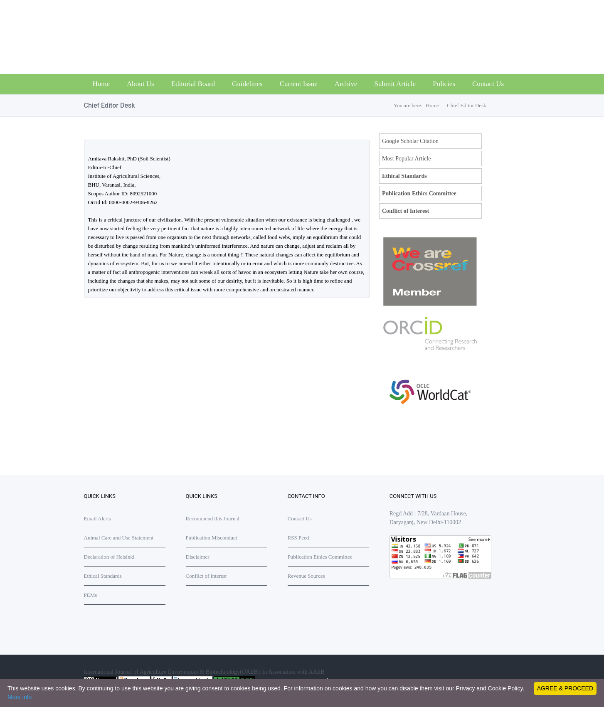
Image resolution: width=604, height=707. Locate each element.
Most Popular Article (406, 158)
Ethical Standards (404, 176)
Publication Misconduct (211, 538)
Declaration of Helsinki (109, 557)
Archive (346, 84)
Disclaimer (198, 557)
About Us (140, 84)
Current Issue (299, 84)
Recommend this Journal (212, 518)
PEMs (90, 595)
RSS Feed (298, 538)
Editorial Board (193, 84)
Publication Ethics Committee (419, 193)
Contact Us (488, 84)
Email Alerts (97, 518)
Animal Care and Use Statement (119, 538)
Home (101, 84)
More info (19, 697)
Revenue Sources (306, 576)
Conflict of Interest (405, 211)
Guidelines (247, 84)
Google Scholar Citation (410, 141)
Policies (444, 84)
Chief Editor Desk (466, 105)
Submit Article (395, 84)
